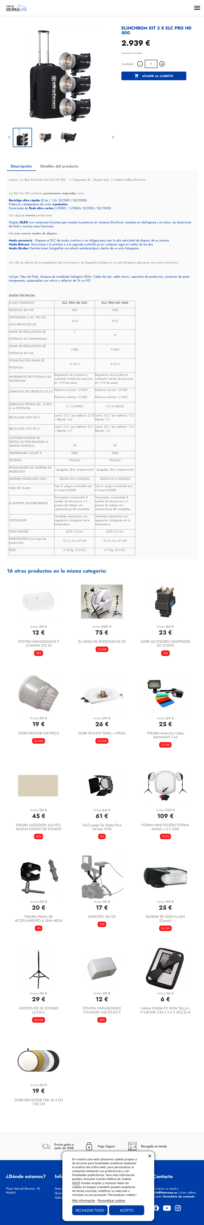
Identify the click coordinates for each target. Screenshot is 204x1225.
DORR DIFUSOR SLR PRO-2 (38, 733)
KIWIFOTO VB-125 (101, 916)
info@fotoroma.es (165, 1192)
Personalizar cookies (111, 1200)
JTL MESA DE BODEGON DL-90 (102, 641)
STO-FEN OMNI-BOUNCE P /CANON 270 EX (38, 643)
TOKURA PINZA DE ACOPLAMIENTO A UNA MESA (39, 918)
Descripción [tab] (21, 166)
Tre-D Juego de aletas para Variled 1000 (102, 827)
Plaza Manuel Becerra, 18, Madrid (23, 1191)
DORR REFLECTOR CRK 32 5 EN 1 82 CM (38, 1102)
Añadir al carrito (153, 76)
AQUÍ (76, 1183)
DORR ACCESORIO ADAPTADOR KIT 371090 (165, 643)
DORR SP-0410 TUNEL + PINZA (102, 733)
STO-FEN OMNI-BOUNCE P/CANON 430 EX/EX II (102, 1010)
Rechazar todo (90, 1210)
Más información (83, 1200)
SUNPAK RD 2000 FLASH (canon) (165, 918)
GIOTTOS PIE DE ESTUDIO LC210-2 (38, 1010)
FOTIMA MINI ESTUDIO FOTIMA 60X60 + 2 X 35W (165, 827)
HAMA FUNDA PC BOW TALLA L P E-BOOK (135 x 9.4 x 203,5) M (165, 1010)
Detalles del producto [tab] (59, 166)
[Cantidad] (151, 64)
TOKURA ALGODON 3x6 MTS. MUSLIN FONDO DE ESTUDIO (38, 827)
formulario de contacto (179, 1196)
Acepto (126, 1210)
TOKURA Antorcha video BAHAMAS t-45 (165, 735)
